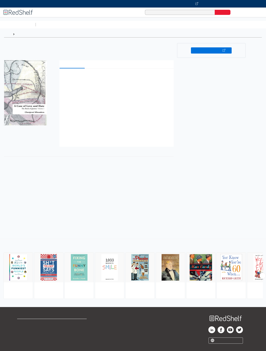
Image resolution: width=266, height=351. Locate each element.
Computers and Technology (97, 24)
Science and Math (67, 24)
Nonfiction (207, 24)
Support (22, 328)
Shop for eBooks (28, 323)
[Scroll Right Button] (263, 276)
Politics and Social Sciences (168, 24)
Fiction (193, 24)
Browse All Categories (18, 24)
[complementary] (133, 269)
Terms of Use (72, 323)
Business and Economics (133, 24)
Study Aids (46, 24)
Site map (22, 339)
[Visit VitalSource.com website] (133, 4)
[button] (117, 76)
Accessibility (71, 334)
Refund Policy (72, 328)
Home (7, 34)
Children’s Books (227, 24)
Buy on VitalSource (211, 50)
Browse (21, 34)
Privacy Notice (26, 334)
